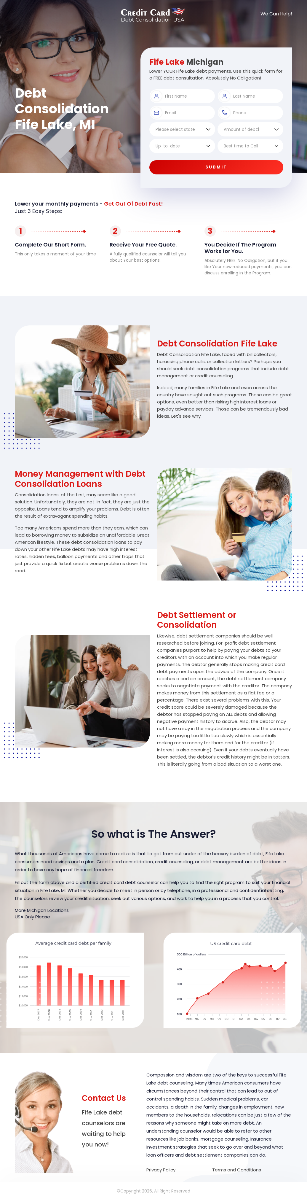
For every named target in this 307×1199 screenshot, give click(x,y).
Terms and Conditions (236, 1170)
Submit (216, 167)
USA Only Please (32, 917)
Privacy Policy (160, 1170)
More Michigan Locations (42, 910)
